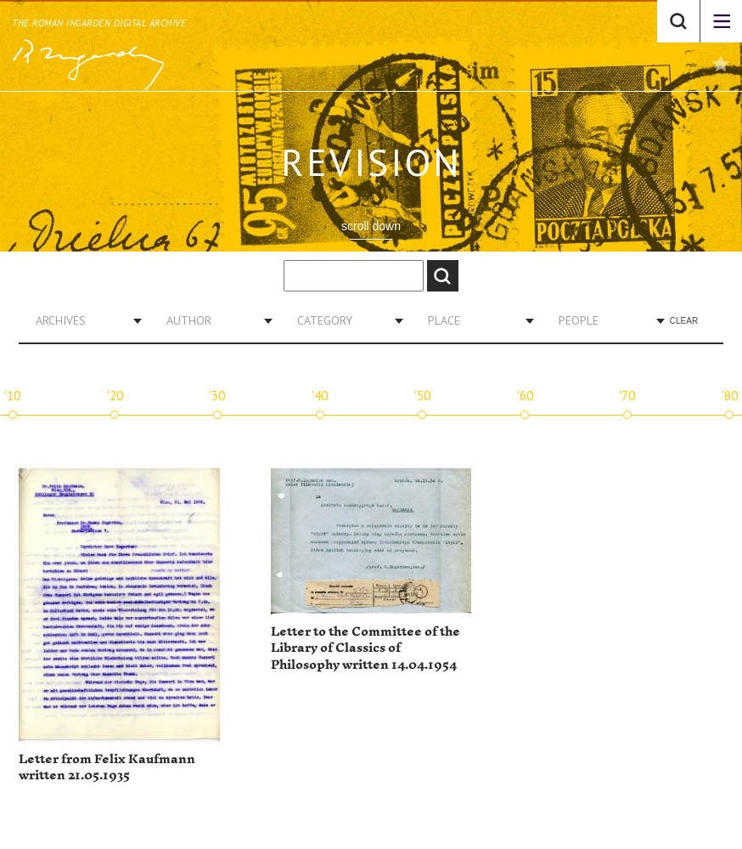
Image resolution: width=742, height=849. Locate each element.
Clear (684, 320)
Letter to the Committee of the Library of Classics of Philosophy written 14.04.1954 (365, 648)
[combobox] (82, 320)
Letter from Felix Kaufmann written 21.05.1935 (107, 767)
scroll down (371, 226)
